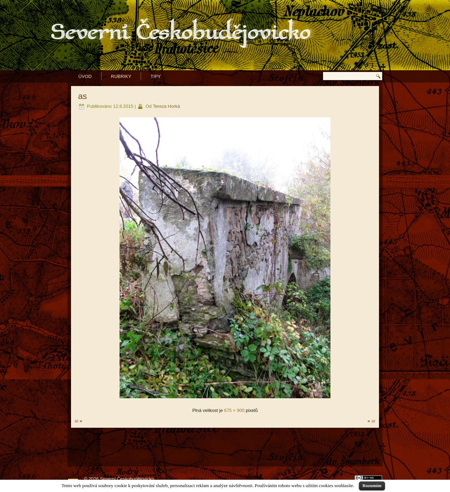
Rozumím (371, 485)
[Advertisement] (225, 447)
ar (373, 421)
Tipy (155, 76)
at (76, 421)
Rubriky (121, 76)
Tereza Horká (166, 106)
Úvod (85, 76)
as (82, 96)
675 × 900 (234, 410)
